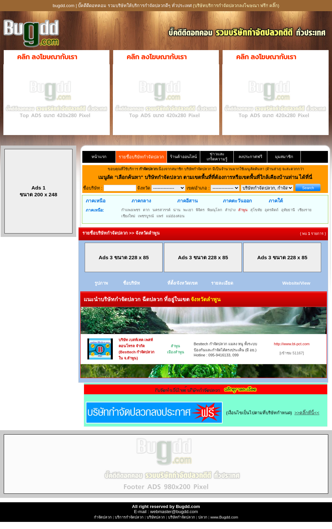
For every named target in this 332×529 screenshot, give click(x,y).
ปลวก (202, 517)
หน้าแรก (98, 156)
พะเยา (188, 210)
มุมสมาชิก (284, 156)
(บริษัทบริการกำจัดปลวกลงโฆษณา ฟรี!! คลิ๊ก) (236, 5)
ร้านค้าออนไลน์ (183, 156)
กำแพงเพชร (130, 210)
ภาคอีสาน (187, 200)
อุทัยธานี (288, 210)
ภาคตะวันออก (237, 200)
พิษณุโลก (214, 210)
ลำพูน (243, 210)
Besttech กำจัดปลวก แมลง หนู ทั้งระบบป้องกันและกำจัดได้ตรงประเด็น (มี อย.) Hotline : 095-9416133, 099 (225, 349)
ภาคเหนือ (95, 200)
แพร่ (160, 216)
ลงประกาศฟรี (250, 156)
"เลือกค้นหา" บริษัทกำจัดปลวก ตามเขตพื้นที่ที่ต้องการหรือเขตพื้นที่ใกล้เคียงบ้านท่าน (207, 177)
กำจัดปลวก (103, 517)
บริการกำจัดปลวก (129, 517)
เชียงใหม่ (128, 216)
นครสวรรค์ (161, 210)
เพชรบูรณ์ (146, 216)
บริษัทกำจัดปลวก (181, 517)
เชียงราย (304, 210)
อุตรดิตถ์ (271, 210)
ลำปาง (230, 210)
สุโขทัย (256, 210)
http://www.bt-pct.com (292, 344)
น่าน (177, 210)
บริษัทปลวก (156, 517)
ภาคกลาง (141, 200)
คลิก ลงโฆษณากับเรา (47, 57)
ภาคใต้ (276, 200)
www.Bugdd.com (224, 517)
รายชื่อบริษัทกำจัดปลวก (141, 156)
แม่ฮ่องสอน (175, 216)
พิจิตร (200, 210)
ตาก (146, 210)
